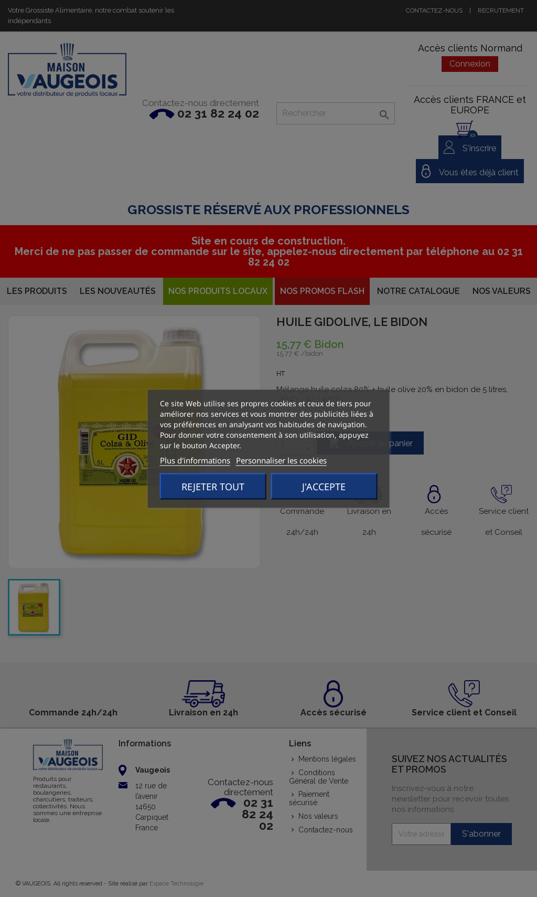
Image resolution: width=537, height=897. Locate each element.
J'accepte (324, 486)
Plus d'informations (195, 460)
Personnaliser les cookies (281, 460)
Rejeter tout (212, 486)
